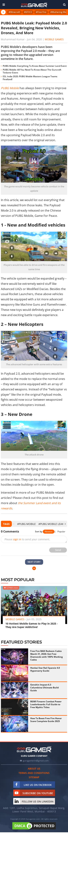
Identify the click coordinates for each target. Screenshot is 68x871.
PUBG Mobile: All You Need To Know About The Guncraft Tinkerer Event (32, 71)
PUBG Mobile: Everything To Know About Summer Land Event (35, 65)
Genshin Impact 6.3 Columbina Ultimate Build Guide (44, 687)
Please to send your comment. (27, 539)
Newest (48, 531)
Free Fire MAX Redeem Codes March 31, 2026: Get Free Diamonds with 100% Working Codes (46, 655)
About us (34, 768)
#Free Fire (41, 12)
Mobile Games (54, 39)
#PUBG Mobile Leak (51, 524)
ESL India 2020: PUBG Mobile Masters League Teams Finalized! (30, 78)
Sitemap (34, 777)
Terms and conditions (34, 773)
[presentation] (14, 524)
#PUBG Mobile (26, 524)
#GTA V (28, 12)
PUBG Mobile (10, 88)
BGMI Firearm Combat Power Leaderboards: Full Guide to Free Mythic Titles (45, 704)
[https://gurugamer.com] (34, 749)
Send (58, 550)
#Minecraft (14, 12)
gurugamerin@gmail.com (36, 760)
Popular (61, 531)
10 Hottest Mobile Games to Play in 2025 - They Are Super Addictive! (31, 625)
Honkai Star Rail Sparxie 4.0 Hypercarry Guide (45, 669)
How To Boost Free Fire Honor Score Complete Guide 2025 (46, 720)
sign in (17, 539)
